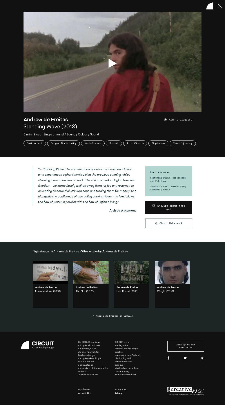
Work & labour (93, 143)
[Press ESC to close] (219, 5)
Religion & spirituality (63, 143)
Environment (34, 143)
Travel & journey (182, 143)
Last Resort (123, 291)
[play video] (112, 63)
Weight (161, 291)
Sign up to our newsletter (185, 346)
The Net (80, 291)
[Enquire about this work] (168, 207)
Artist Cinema (135, 143)
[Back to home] (209, 5)
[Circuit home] (39, 345)
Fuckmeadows (44, 291)
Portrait (113, 143)
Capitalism (158, 143)
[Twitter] (185, 358)
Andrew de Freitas (46, 120)
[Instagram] (202, 358)
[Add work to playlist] (183, 119)
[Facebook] (168, 358)
